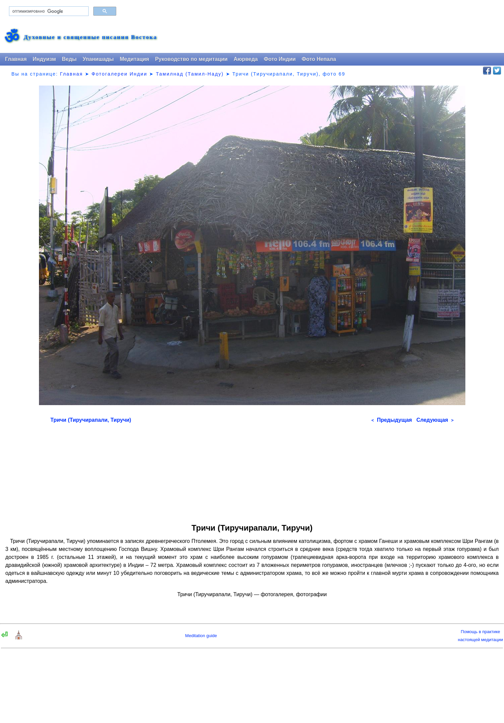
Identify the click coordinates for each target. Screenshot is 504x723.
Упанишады (98, 59)
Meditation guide (201, 635)
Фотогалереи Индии (119, 74)
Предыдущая (391, 420)
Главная (16, 59)
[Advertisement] (252, 471)
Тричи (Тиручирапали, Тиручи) (90, 420)
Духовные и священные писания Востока (90, 37)
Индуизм (44, 59)
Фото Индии (280, 59)
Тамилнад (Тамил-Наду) (190, 74)
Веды (69, 59)
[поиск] (48, 11)
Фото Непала (319, 59)
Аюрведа (246, 59)
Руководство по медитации (191, 59)
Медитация (134, 59)
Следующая (435, 420)
